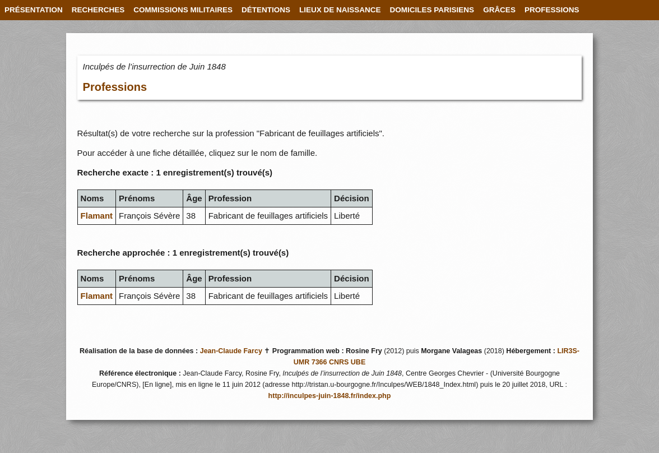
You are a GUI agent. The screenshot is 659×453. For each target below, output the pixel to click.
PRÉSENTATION (33, 10)
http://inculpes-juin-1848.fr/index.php (329, 396)
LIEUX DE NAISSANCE (340, 10)
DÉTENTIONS (266, 10)
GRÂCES (499, 10)
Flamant (97, 215)
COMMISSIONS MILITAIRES (183, 10)
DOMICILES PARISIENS (432, 10)
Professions (115, 87)
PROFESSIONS (552, 10)
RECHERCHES (98, 10)
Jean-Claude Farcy (231, 351)
